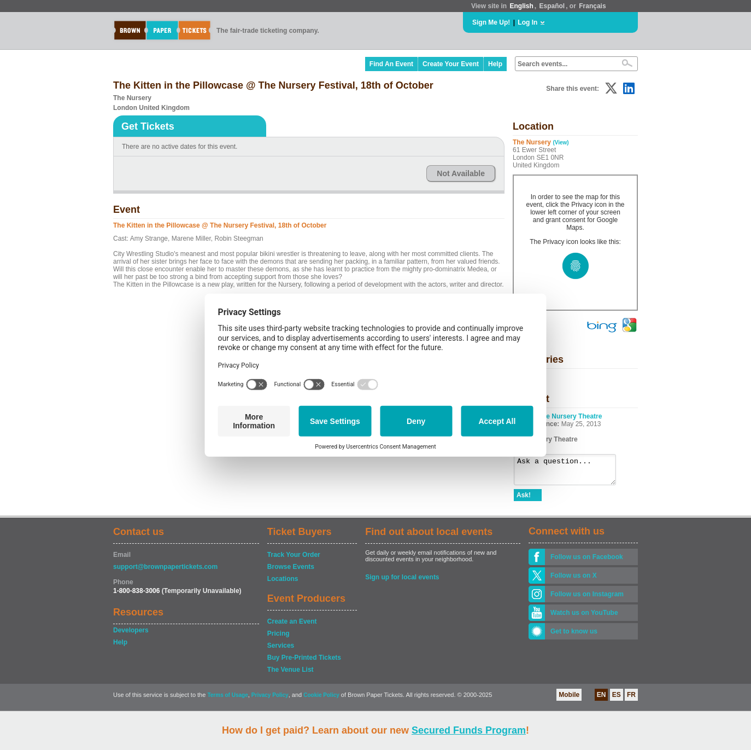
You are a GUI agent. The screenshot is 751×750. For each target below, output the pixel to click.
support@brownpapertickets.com (165, 571)
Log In (527, 22)
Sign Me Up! (491, 22)
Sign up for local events (402, 582)
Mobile (569, 700)
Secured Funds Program (469, 730)
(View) (560, 142)
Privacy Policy (270, 700)
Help (495, 64)
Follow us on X (573, 580)
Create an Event (292, 626)
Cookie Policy (321, 700)
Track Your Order (293, 559)
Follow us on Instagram (587, 599)
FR (631, 700)
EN (601, 700)
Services (280, 650)
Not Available (461, 173)
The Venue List (290, 674)
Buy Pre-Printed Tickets (304, 662)
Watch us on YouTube (584, 617)
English (521, 6)
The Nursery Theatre (570, 416)
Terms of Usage (227, 700)
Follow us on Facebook (586, 562)
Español (552, 6)
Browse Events (290, 571)
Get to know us (573, 636)
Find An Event (391, 64)
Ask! (524, 500)
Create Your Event (451, 64)
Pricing (278, 638)
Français (592, 6)
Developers (131, 635)
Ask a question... (570, 472)
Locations (282, 584)
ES (616, 700)
